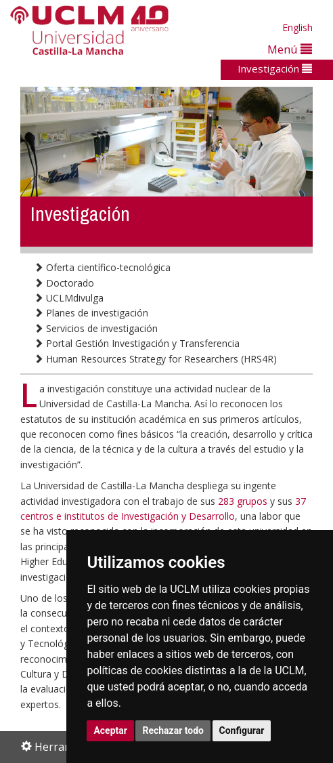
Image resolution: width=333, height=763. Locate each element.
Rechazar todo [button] (173, 730)
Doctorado (64, 282)
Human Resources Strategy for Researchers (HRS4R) (155, 358)
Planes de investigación (91, 312)
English (297, 27)
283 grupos (242, 501)
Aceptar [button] (110, 730)
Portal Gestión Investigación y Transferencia (137, 343)
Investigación (275, 68)
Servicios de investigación (96, 328)
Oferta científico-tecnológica (102, 267)
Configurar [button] (242, 730)
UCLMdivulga (69, 297)
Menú (289, 49)
